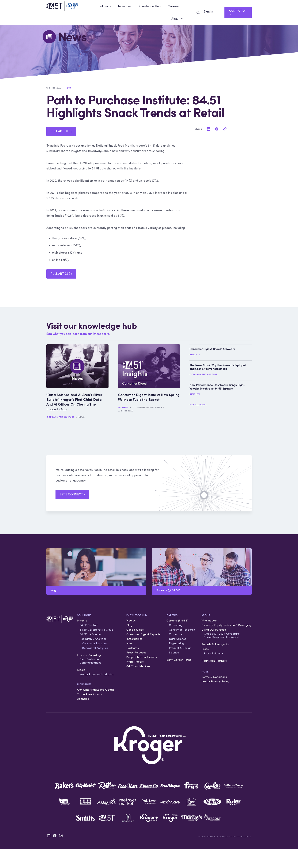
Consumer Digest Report (148, 407)
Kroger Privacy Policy (215, 681)
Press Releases (136, 652)
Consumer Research (95, 643)
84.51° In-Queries (90, 634)
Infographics (134, 639)
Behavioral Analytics (95, 648)
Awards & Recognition (215, 644)
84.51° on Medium (138, 666)
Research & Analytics (93, 639)
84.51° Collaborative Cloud (96, 629)
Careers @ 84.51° (177, 620)
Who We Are (209, 620)
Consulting (175, 625)
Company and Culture (60, 417)
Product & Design (180, 648)
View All (131, 620)
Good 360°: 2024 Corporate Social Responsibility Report (222, 635)
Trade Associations (89, 694)
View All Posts (198, 404)
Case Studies (135, 629)
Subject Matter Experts (141, 657)
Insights (123, 407)
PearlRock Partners (214, 660)
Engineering (176, 643)
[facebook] (216, 129)
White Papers (135, 661)
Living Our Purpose (213, 629)
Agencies (83, 698)
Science (174, 652)
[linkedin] (208, 129)
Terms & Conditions (214, 677)
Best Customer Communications (90, 660)
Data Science (177, 639)
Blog (129, 625)
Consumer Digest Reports (143, 634)
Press (205, 649)
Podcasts (132, 648)
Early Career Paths (178, 659)
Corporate (175, 634)
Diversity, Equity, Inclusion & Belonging (226, 625)
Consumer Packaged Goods (95, 689)
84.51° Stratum (89, 625)
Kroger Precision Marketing (97, 674)
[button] (106, 6)
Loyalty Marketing (89, 655)
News (81, 417)
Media (81, 670)
